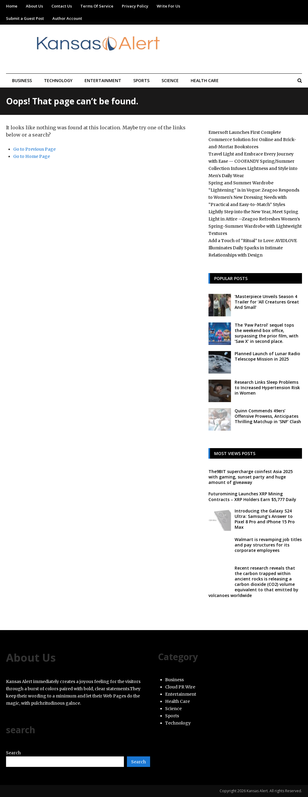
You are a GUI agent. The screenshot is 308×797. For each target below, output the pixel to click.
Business (22, 80)
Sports (141, 80)
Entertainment (103, 80)
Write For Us (168, 6)
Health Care (205, 80)
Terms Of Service (96, 6)
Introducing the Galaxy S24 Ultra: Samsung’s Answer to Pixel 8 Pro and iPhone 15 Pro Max (265, 519)
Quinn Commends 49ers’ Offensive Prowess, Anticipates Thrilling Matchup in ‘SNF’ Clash (268, 416)
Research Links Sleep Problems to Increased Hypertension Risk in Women (267, 387)
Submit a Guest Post (25, 18)
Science (170, 80)
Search (13, 752)
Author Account (67, 18)
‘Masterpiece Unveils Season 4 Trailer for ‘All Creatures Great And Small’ (267, 302)
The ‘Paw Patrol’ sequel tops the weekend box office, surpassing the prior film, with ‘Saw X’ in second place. (266, 333)
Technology (58, 80)
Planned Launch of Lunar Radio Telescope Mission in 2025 (267, 356)
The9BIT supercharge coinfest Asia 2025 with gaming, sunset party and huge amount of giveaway (250, 477)
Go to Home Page (31, 156)
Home (11, 6)
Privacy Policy (135, 6)
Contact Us (61, 6)
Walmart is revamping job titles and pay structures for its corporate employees (268, 545)
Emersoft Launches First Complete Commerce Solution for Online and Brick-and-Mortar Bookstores (252, 139)
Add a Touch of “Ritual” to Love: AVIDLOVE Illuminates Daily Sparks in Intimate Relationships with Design (252, 248)
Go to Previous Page (34, 149)
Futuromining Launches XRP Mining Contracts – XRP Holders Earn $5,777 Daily (252, 496)
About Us (34, 6)
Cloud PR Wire (180, 687)
